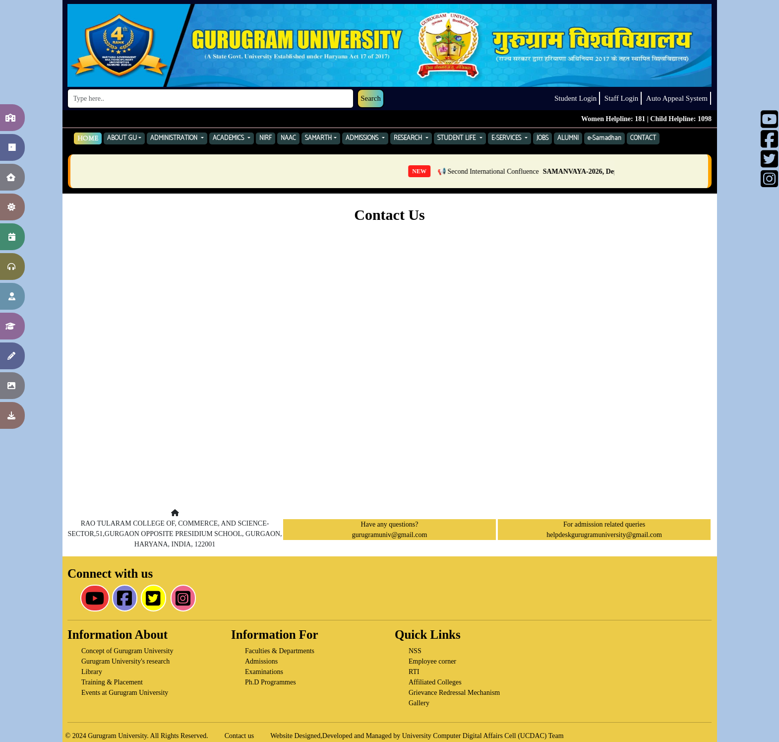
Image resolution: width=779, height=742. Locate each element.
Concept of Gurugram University (127, 651)
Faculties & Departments (279, 651)
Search (370, 98)
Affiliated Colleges (435, 682)
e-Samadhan (604, 138)
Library (91, 671)
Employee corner (432, 661)
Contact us (239, 736)
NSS (415, 651)
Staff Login (621, 98)
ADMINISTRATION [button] (174, 138)
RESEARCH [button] (409, 138)
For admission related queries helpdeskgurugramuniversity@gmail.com (604, 530)
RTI (414, 671)
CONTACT (643, 138)
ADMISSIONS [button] (363, 138)
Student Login (575, 98)
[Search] (210, 98)
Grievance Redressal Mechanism (454, 692)
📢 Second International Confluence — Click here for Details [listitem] (590, 171)
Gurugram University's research (125, 661)
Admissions (261, 661)
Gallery (419, 703)
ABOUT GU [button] (122, 138)
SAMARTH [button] (318, 138)
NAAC (288, 138)
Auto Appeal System (677, 98)
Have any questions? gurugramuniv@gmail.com (389, 530)
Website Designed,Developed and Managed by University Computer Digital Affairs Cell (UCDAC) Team (416, 736)
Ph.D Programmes (270, 682)
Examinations (264, 671)
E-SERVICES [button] (507, 138)
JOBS (542, 138)
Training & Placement (112, 682)
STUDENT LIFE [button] (457, 138)
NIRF (265, 138)
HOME (87, 138)
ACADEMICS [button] (229, 138)
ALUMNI (568, 138)
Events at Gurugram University (124, 692)
